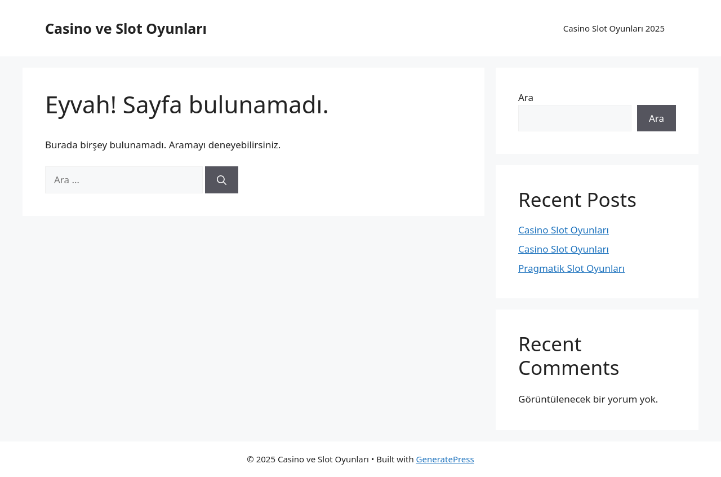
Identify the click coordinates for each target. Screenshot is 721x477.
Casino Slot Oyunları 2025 (614, 28)
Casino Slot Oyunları (563, 229)
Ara (525, 97)
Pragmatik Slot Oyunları (571, 268)
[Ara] (221, 179)
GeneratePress (445, 459)
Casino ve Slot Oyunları (126, 28)
